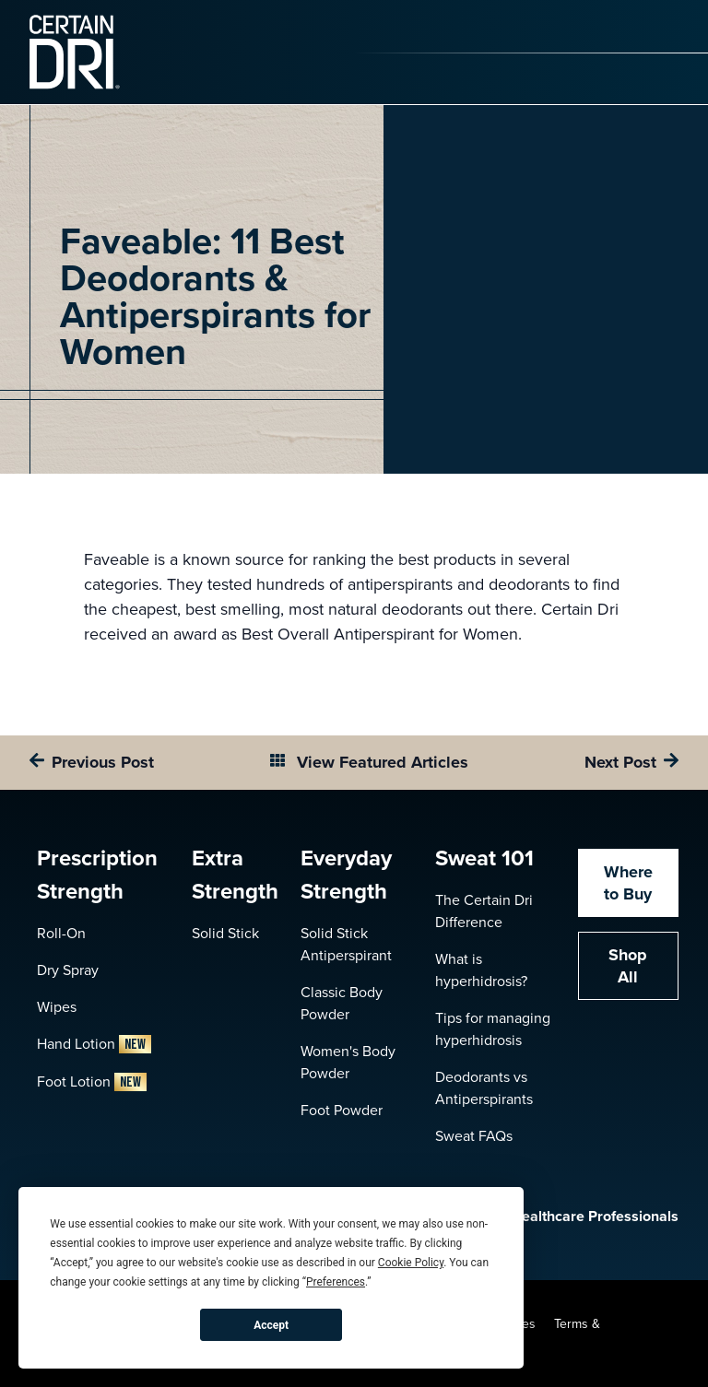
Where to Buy (628, 883)
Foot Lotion (92, 1081)
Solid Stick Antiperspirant (346, 944)
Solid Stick (225, 933)
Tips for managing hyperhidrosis (492, 1029)
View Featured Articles (380, 762)
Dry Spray (68, 970)
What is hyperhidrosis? (481, 970)
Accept (271, 1325)
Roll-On (61, 933)
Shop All (627, 966)
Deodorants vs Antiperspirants (484, 1088)
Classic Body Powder (342, 1003)
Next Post (620, 762)
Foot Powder (342, 1110)
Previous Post (103, 762)
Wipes (57, 1006)
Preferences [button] (335, 1281)
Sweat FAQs (474, 1135)
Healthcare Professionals (576, 1217)
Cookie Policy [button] (410, 1262)
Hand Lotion (94, 1043)
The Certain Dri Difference (484, 911)
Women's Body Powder (348, 1062)
